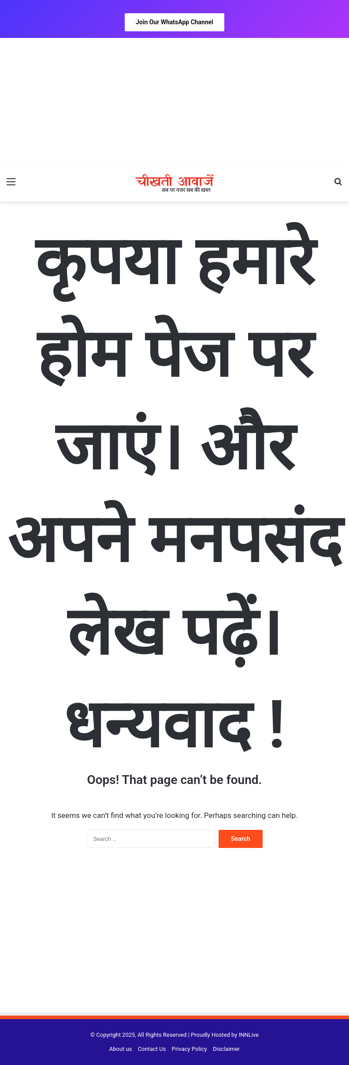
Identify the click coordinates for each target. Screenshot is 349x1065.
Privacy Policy (189, 1049)
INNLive (249, 1034)
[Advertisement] (174, 99)
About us (120, 1049)
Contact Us (152, 1049)
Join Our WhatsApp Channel (174, 22)
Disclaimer (226, 1049)
